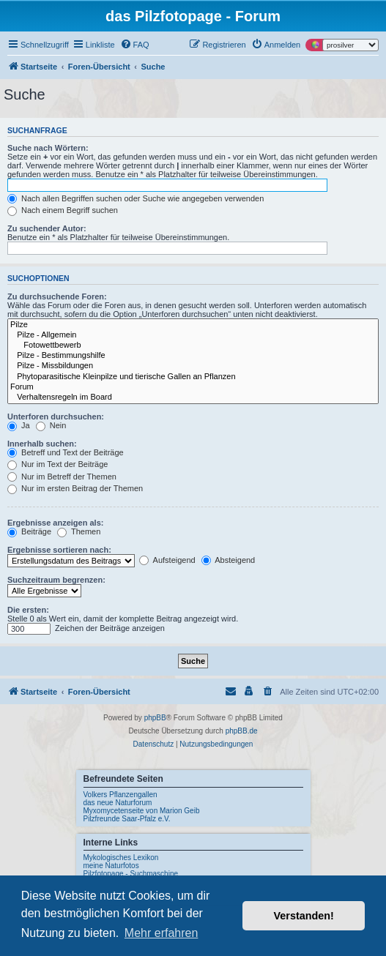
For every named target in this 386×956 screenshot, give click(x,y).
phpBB (155, 718)
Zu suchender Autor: (46, 228)
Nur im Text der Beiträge (57, 464)
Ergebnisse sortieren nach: (59, 549)
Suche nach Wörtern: (48, 147)
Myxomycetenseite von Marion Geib (141, 811)
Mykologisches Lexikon (121, 858)
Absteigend (228, 560)
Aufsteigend (167, 560)
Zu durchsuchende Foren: (57, 296)
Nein (51, 425)
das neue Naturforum (117, 803)
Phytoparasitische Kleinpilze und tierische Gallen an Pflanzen (193, 377)
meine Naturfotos (111, 866)
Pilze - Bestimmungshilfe (193, 356)
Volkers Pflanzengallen (120, 795)
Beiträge (29, 531)
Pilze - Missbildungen (193, 366)
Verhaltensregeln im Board (193, 397)
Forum (193, 387)
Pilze (193, 325)
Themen (78, 531)
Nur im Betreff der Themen (61, 476)
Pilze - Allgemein (193, 335)
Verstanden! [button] (304, 916)
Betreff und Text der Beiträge (65, 452)
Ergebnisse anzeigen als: (55, 522)
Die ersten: (28, 609)
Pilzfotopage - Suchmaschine (131, 874)
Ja (18, 425)
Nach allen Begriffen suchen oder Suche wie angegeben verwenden (135, 198)
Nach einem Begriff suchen (62, 210)
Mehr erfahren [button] (161, 933)
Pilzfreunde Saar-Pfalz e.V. (127, 819)
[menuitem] (134, 44)
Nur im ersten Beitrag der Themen (75, 488)
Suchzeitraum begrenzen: (56, 579)
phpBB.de (242, 731)
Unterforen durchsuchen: (55, 416)
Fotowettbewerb (193, 345)
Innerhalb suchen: (42, 443)
